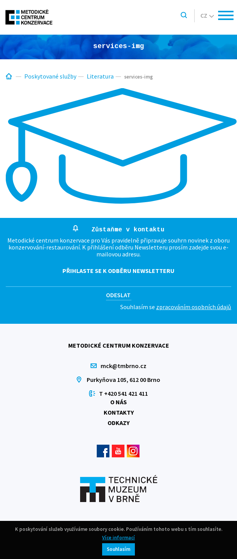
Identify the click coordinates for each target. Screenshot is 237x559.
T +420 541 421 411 (123, 393)
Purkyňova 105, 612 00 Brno (123, 379)
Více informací (118, 537)
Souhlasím (118, 549)
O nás (118, 402)
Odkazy (118, 423)
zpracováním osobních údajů (193, 307)
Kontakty (119, 412)
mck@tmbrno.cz (123, 366)
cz (207, 15)
